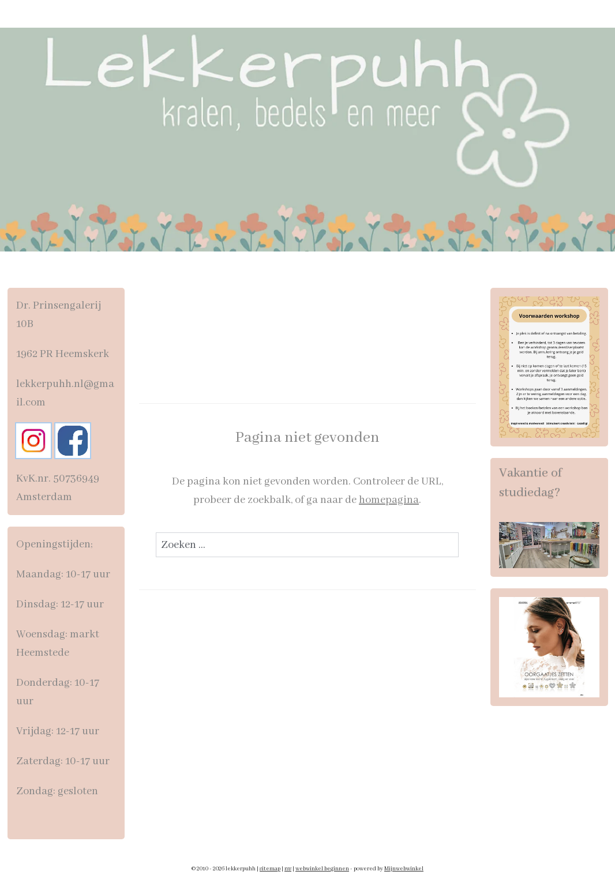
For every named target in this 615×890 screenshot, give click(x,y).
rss (287, 869)
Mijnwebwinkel (403, 869)
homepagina (389, 500)
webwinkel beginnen (322, 869)
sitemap (270, 869)
